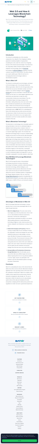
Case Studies (19, 399)
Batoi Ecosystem (20, 414)
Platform (19, 359)
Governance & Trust (19, 362)
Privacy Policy (14, 436)
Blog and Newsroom (19, 396)
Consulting (19, 370)
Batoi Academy (19, 385)
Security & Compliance (19, 425)
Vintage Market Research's (12, 176)
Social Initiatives (19, 421)
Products (19, 377)
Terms (26, 436)
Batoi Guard (19, 382)
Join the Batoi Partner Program (19, 389)
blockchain (25, 68)
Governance (4, 437)
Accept (19, 440)
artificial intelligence (17, 70)
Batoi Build (19, 380)
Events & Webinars (19, 408)
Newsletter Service (21, 352)
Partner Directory (19, 391)
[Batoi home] (19, 341)
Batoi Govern (19, 378)
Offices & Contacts (19, 416)
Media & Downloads (19, 410)
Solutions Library (19, 406)
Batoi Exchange (19, 366)
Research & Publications (19, 398)
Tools (19, 403)
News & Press (19, 418)
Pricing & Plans (19, 367)
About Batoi (19, 413)
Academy (19, 428)
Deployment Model (19, 364)
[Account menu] (31, 1)
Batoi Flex (19, 384)
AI (15, 222)
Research (19, 426)
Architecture (19, 361)
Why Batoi (19, 404)
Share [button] (30, 30)
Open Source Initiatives (19, 423)
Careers (19, 420)
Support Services (19, 372)
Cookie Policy (20, 436)
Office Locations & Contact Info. (21, 350)
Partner (19, 387)
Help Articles (19, 401)
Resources (19, 394)
